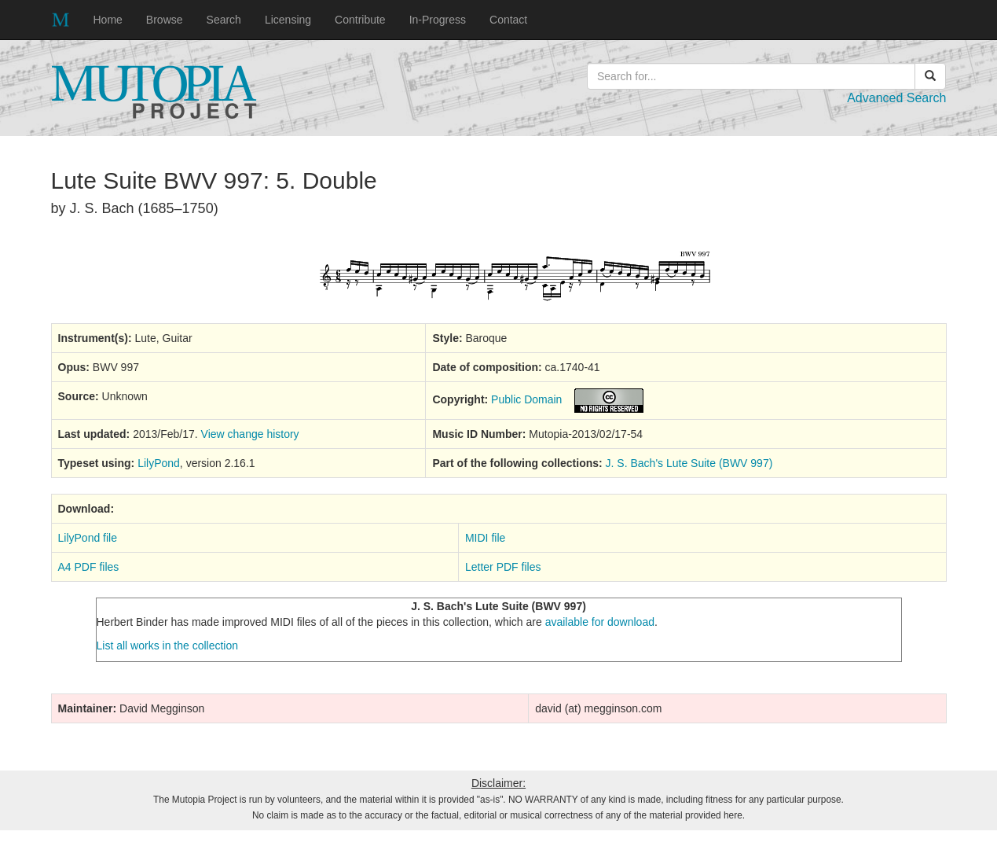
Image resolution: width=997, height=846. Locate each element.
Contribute (360, 19)
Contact (508, 19)
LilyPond (158, 463)
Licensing (288, 19)
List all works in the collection (168, 645)
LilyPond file (88, 538)
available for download (599, 622)
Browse (164, 19)
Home (108, 19)
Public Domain (526, 399)
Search (224, 19)
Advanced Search (896, 98)
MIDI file (485, 538)
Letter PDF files (503, 567)
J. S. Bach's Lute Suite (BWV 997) (689, 463)
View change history (250, 434)
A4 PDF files (88, 567)
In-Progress (437, 19)
